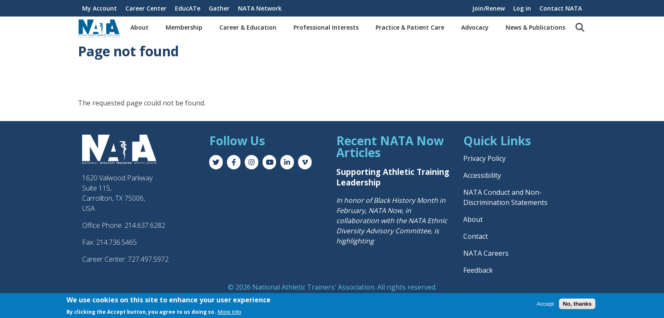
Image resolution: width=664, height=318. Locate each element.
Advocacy (475, 27)
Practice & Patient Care (410, 27)
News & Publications (535, 27)
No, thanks (577, 304)
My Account (99, 8)
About (139, 27)
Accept (545, 304)
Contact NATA (561, 8)
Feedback (478, 270)
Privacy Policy (484, 158)
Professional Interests (326, 27)
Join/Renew (488, 8)
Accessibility (482, 175)
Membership (184, 27)
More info (229, 312)
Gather (219, 8)
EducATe (187, 8)
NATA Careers (486, 253)
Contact (475, 236)
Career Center (145, 8)
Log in (522, 8)
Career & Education (248, 27)
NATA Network (260, 8)
